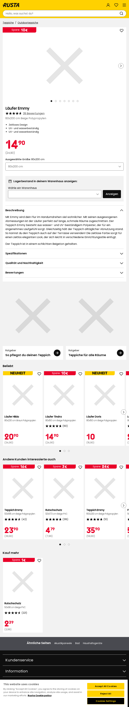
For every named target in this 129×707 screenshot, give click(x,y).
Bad (77, 643)
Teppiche (8, 22)
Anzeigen (112, 194)
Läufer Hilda (22, 418)
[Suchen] (122, 13)
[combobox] (61, 13)
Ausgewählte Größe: (25, 159)
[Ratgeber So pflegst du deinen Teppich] (33, 323)
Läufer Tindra (63, 418)
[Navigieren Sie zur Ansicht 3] (60, 101)
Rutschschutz (63, 512)
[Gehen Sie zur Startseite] (11, 5)
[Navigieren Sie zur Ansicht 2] (56, 101)
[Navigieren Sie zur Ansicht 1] (51, 101)
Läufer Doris (104, 418)
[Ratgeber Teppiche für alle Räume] (96, 323)
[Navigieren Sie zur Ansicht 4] (64, 101)
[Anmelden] (108, 5)
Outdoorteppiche (28, 22)
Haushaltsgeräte (92, 643)
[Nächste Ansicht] (121, 66)
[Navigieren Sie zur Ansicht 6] (73, 101)
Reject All (105, 693)
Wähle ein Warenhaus (22, 188)
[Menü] (124, 5)
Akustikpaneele (63, 643)
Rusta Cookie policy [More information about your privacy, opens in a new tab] (40, 695)
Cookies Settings (106, 701)
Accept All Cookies (106, 686)
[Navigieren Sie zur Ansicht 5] (69, 101)
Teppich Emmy (22, 512)
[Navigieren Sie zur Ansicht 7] (77, 101)
